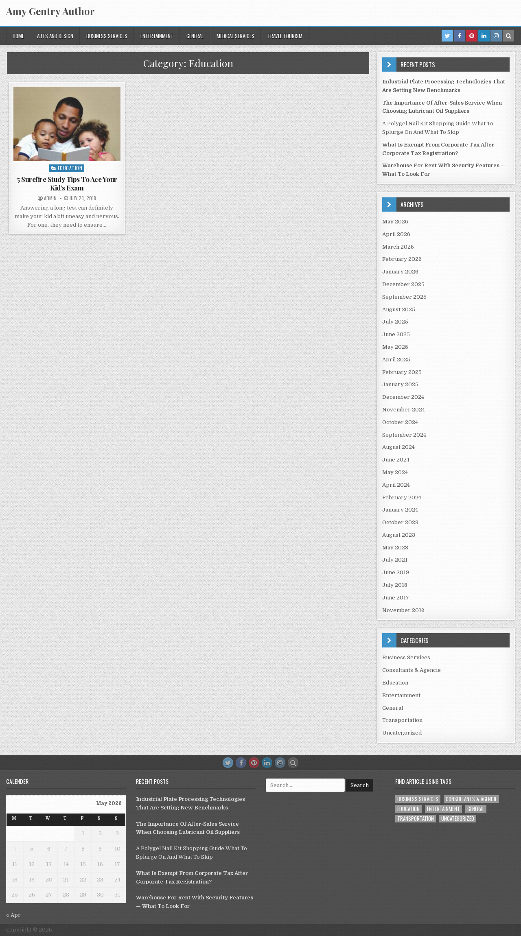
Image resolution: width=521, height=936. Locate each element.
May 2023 (395, 548)
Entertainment (156, 36)
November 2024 (403, 410)
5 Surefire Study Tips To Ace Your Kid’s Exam (67, 183)
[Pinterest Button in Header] (471, 36)
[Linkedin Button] (267, 762)
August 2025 (398, 309)
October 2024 (400, 422)
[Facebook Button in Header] (459, 36)
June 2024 (395, 460)
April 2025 (396, 359)
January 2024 (400, 510)
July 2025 (395, 322)
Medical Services (235, 36)
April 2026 (396, 234)
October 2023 (400, 522)
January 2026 (400, 272)
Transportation (402, 720)
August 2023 (398, 535)
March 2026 (398, 247)
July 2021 (394, 560)
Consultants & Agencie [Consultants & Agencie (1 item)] (471, 799)
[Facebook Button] (241, 762)
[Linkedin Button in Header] (484, 36)
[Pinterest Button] (254, 762)
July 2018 (394, 585)
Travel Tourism (284, 36)
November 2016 (403, 610)
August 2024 (398, 447)
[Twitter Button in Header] (447, 36)
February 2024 (401, 497)
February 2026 (402, 259)
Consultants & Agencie (411, 670)
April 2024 (396, 485)
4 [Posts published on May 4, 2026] (14, 849)
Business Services (106, 36)
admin (50, 198)
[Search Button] (293, 762)
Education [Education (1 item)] (408, 809)
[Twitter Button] (228, 762)
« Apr (13, 915)
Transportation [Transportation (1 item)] (415, 818)
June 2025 (396, 334)
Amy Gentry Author (50, 10)
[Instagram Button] (280, 762)
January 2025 (400, 384)
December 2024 (403, 397)
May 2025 (395, 347)
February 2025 (402, 372)
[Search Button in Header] (508, 36)
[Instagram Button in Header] (496, 36)
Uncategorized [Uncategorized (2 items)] (457, 818)
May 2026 (395, 222)
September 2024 (404, 435)
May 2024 (395, 472)
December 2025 (403, 284)
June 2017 (395, 598)
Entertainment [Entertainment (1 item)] (443, 809)
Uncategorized (402, 733)
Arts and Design (55, 36)
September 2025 (404, 297)
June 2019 (395, 572)
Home (18, 36)
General (195, 36)
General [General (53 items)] (475, 809)
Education (70, 167)
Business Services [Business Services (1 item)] (417, 799)
